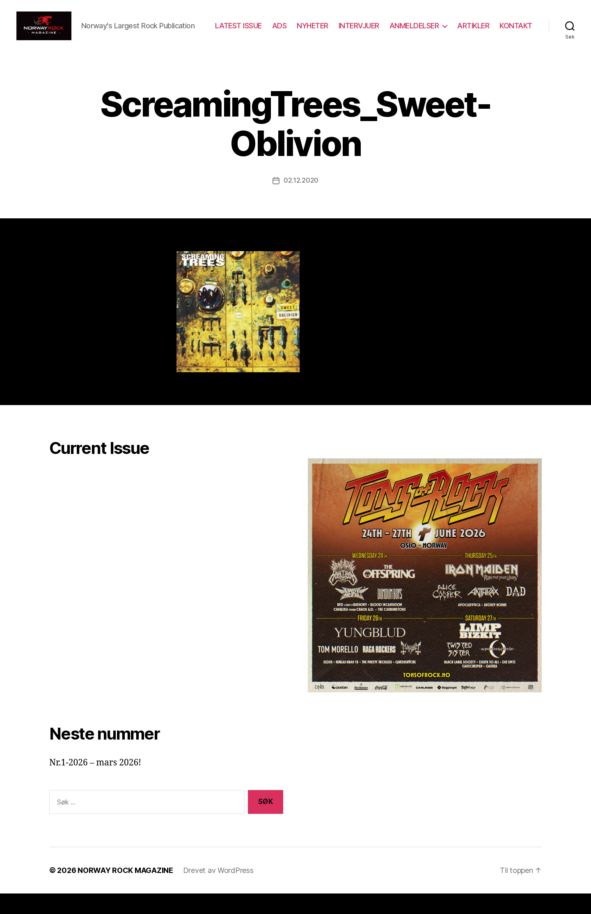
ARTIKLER (516, 30)
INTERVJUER (401, 30)
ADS (322, 30)
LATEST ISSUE (281, 30)
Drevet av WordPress (218, 891)
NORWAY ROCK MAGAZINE (125, 891)
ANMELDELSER (457, 30)
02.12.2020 (301, 201)
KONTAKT (515, 42)
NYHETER (355, 30)
